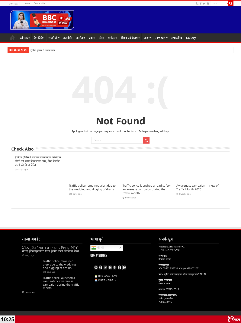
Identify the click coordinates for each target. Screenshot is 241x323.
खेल (101, 38)
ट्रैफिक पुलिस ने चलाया (40, 50)
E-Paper (160, 38)
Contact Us (39, 3)
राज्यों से (52, 38)
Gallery (191, 38)
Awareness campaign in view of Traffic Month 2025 (197, 187)
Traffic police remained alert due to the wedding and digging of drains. (92, 187)
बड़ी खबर (25, 38)
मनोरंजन (112, 38)
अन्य (146, 38)
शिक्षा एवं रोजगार (130, 38)
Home (27, 3)
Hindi (98, 248)
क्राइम (92, 38)
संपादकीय (176, 38)
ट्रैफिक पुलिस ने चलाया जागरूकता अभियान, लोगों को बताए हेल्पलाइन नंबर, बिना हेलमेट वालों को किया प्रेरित (38, 161)
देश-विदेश (39, 38)
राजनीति (67, 38)
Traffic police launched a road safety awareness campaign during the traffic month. (147, 189)
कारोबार (80, 38)
